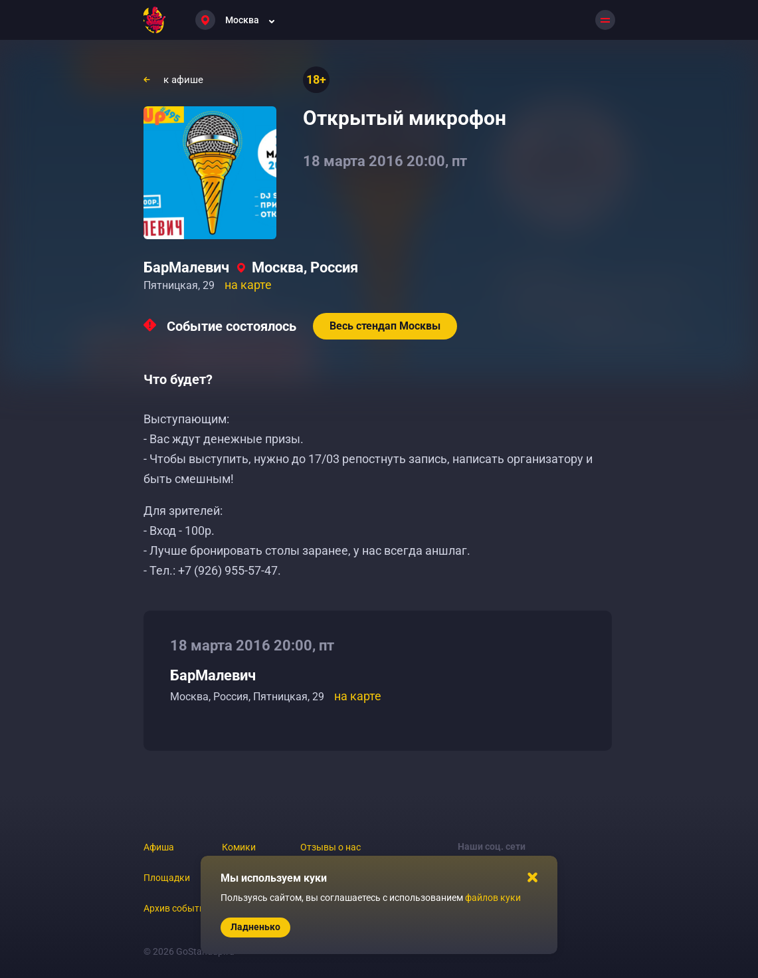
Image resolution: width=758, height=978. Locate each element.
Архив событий (176, 908)
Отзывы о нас (330, 847)
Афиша (158, 847)
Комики (239, 847)
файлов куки (493, 897)
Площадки (166, 877)
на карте (248, 285)
